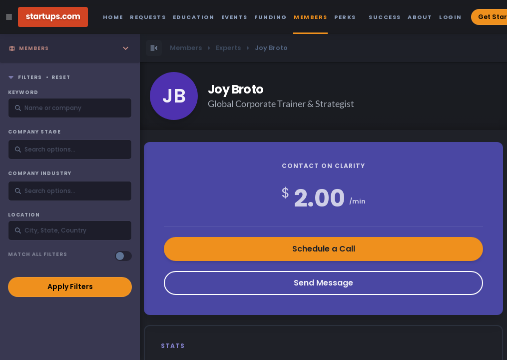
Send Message (323, 282)
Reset (60, 77)
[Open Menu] (154, 48)
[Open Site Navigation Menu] (9, 17)
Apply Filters (70, 287)
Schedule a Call (323, 248)
